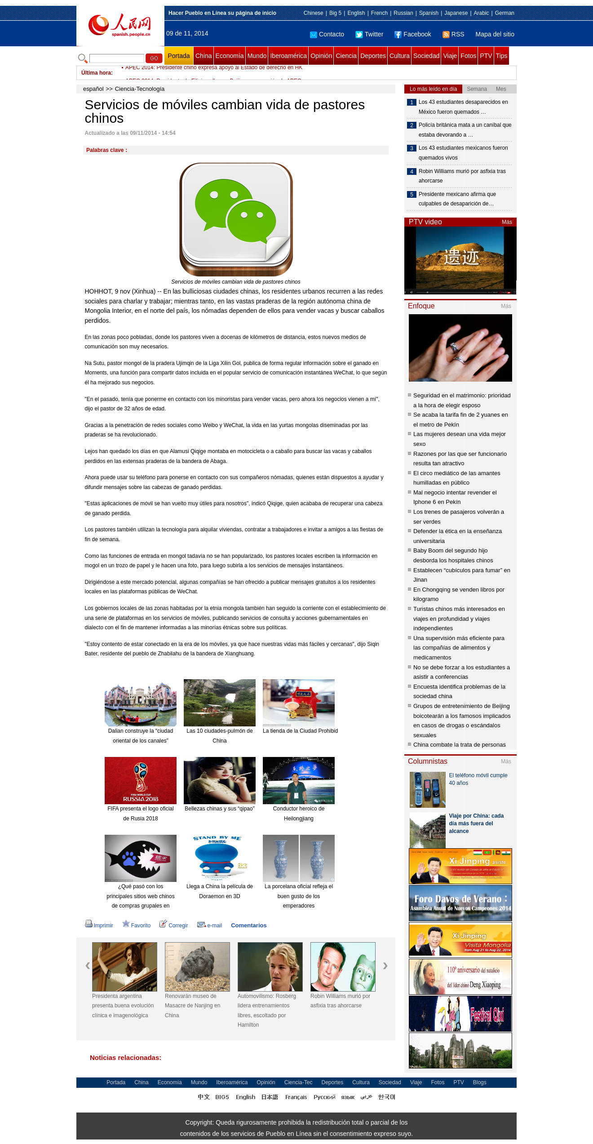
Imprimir (99, 925)
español (93, 88)
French (379, 13)
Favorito (136, 925)
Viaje (450, 55)
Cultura (399, 55)
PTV (486, 55)
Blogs (480, 1082)
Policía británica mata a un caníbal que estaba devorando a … (465, 130)
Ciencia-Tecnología (140, 88)
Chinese (313, 13)
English (356, 13)
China (203, 55)
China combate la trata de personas (459, 744)
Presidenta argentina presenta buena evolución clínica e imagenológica (123, 1006)
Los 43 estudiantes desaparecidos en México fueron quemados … (463, 107)
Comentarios (248, 925)
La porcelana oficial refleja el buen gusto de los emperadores (299, 896)
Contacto (327, 34)
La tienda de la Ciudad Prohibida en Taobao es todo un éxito (335, 731)
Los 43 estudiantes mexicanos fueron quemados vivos (463, 153)
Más (507, 222)
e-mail (209, 925)
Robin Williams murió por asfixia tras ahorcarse (340, 1001)
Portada (179, 55)
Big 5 (335, 13)
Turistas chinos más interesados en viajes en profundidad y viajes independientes (459, 618)
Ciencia (346, 55)
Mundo (257, 55)
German (504, 13)
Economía (230, 55)
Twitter (369, 34)
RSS (454, 34)
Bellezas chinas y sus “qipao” (219, 809)
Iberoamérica (288, 55)
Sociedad (426, 55)
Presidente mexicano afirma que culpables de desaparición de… (457, 199)
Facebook (412, 34)
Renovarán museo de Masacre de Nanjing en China (192, 1006)
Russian (403, 13)
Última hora (96, 73)
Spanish (428, 13)
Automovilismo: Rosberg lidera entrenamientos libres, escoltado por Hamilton (267, 1010)
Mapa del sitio (495, 34)
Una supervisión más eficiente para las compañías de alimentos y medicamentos (458, 648)
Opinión (321, 55)
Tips (502, 55)
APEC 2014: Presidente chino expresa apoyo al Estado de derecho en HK (213, 73)
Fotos (468, 55)
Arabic (481, 13)
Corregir (173, 925)
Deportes (373, 55)
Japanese (456, 13)
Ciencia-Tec (298, 1082)
